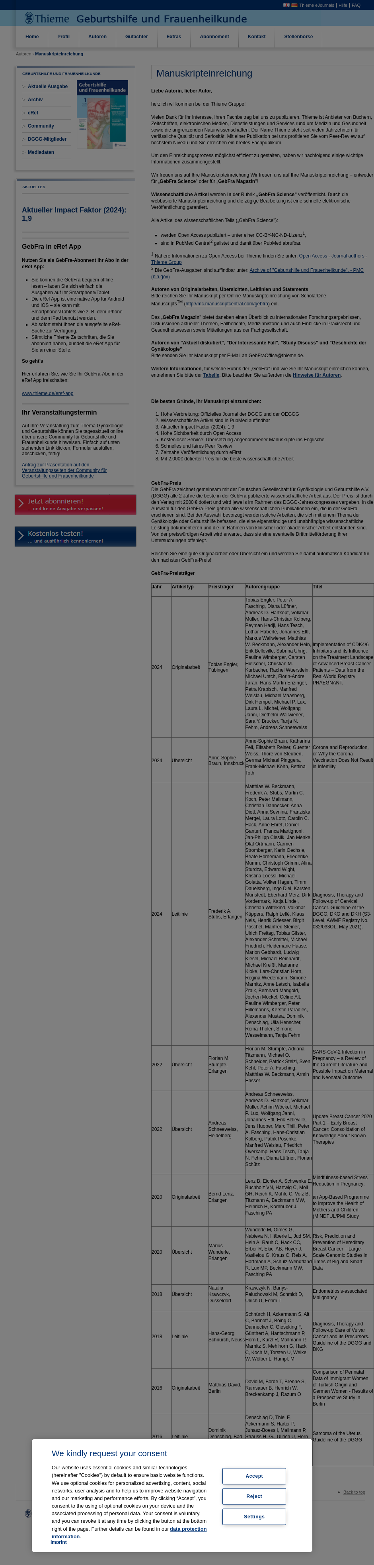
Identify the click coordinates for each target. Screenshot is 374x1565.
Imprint (59, 1542)
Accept (254, 1476)
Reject (255, 1496)
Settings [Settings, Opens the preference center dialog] (254, 1516)
